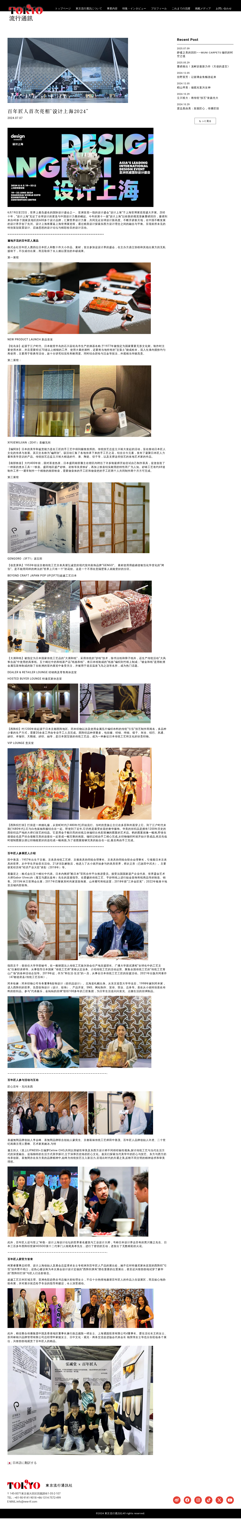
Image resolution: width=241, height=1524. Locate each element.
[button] (205, 126)
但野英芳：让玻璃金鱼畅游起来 (196, 82)
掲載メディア (203, 8)
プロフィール (159, 8)
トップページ (63, 8)
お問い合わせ (224, 8)
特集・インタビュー (134, 8)
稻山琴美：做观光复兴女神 (194, 93)
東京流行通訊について (89, 8)
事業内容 (112, 8)
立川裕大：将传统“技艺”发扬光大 (197, 103)
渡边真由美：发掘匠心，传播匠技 (198, 114)
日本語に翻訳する (22, 1468)
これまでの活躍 (181, 8)
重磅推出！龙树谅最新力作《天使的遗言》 (203, 72)
